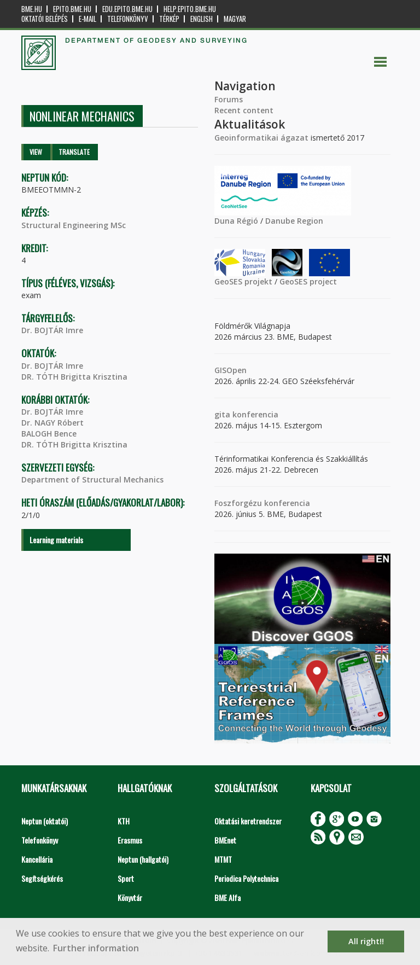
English (201, 18)
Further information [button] (96, 948)
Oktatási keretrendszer (248, 821)
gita (222, 414)
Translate (74, 151)
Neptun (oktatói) (44, 821)
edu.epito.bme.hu (127, 9)
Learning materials (56, 539)
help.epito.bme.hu (190, 9)
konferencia (254, 414)
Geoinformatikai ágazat (261, 137)
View (36, 151)
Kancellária (36, 859)
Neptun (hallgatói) (143, 859)
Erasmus (130, 840)
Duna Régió (236, 221)
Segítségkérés (42, 878)
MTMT (223, 859)
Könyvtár (130, 897)
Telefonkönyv (127, 18)
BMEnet (225, 840)
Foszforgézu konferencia (262, 503)
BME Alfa (227, 897)
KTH (124, 821)
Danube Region (294, 221)
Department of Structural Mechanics (92, 479)
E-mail (87, 18)
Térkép (169, 18)
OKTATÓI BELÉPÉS (44, 18)
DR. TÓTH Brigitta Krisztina (74, 376)
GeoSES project (308, 281)
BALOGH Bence (49, 433)
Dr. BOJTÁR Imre (52, 330)
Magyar (235, 18)
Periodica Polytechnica (246, 878)
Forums (228, 99)
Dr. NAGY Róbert (52, 422)
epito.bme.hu (72, 9)
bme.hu (31, 9)
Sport (126, 878)
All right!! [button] (366, 941)
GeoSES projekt (243, 281)
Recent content (243, 110)
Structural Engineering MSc (73, 225)
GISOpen (230, 370)
